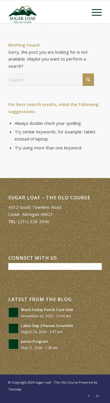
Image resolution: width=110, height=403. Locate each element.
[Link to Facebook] (89, 396)
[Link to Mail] (97, 396)
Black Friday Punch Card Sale (47, 309)
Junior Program (34, 341)
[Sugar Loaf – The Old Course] (45, 11)
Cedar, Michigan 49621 (30, 214)
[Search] (51, 79)
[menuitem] (94, 11)
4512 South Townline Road (34, 207)
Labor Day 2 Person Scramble (47, 325)
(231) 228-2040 (33, 221)
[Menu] (94, 11)
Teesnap (14, 389)
